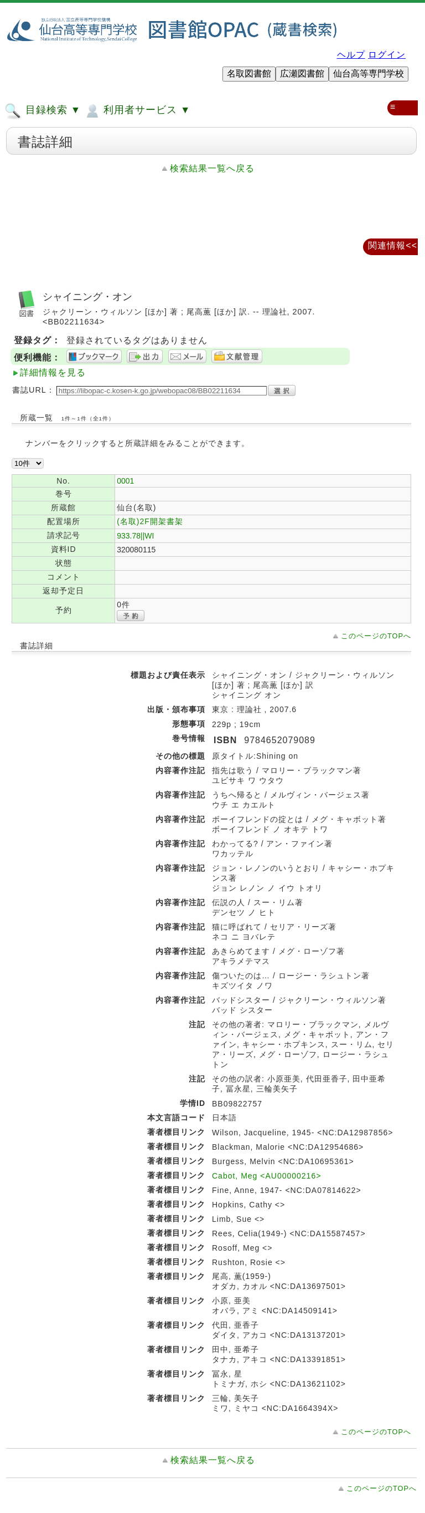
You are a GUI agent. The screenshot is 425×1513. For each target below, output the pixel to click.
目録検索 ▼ (42, 111)
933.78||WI (135, 535)
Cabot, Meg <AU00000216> (266, 1175)
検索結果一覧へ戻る (212, 168)
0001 (125, 480)
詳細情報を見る (53, 372)
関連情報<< (392, 245)
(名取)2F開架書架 (150, 521)
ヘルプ (351, 54)
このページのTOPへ (376, 636)
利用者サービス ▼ (137, 111)
